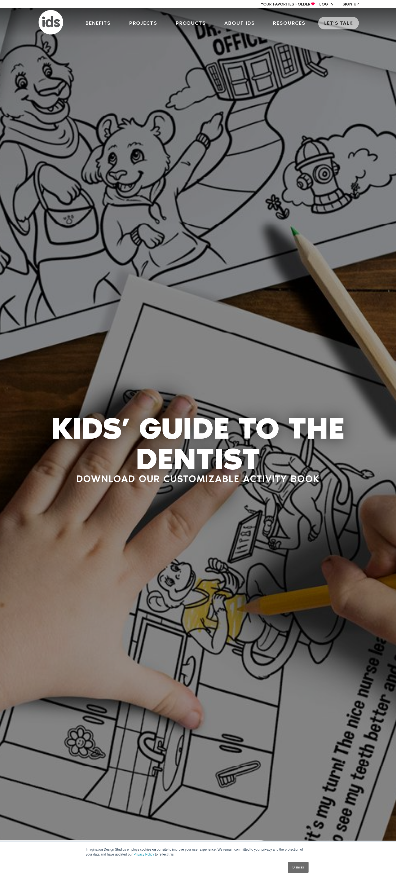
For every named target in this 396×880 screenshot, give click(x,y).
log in (326, 4)
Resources (291, 23)
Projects (147, 23)
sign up (350, 4)
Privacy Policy (143, 854)
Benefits (102, 23)
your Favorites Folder (285, 4)
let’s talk (339, 23)
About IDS (242, 23)
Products (193, 23)
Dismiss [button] (298, 867)
